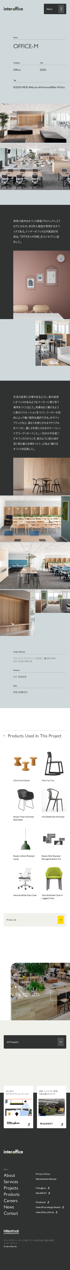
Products (12, 1194)
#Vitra (61, 87)
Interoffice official (45, 1212)
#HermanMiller (48, 87)
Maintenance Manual (46, 1179)
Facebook (41, 1202)
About (9, 1175)
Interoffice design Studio (48, 1207)
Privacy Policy (43, 1173)
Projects (11, 1187)
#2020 (17, 87)
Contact (11, 1213)
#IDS (25, 87)
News (9, 1206)
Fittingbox (41, 1188)
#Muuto (33, 87)
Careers (11, 1200)
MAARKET (41, 1193)
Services (11, 1181)
